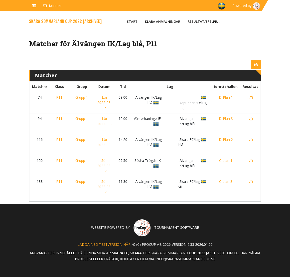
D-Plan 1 (226, 97)
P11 (59, 97)
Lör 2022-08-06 (104, 102)
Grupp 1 (81, 97)
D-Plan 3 (226, 118)
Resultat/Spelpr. (204, 21)
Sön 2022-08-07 (104, 165)
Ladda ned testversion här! (104, 244)
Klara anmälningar (162, 21)
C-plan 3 (225, 181)
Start (132, 21)
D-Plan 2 (226, 139)
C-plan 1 (225, 160)
